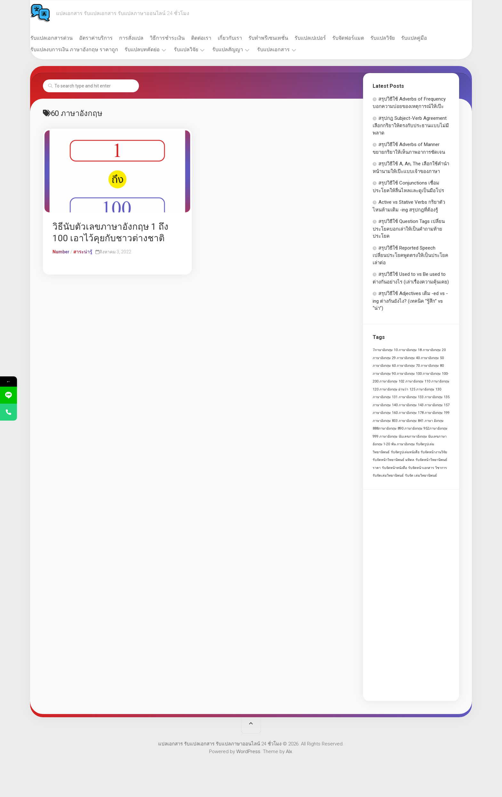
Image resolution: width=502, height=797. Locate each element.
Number (61, 251)
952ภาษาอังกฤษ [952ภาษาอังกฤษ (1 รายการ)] (435, 428)
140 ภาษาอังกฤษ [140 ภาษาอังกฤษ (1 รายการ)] (404, 405)
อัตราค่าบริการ (108, 38)
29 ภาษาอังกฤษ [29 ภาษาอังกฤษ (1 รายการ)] (403, 358)
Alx (289, 751)
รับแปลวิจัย (395, 38)
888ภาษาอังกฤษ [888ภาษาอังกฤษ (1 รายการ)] (384, 428)
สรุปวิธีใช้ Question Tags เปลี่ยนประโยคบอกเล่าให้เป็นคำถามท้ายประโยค (409, 228)
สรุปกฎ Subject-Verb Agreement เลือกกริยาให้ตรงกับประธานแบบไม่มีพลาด (411, 125)
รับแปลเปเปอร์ (322, 38)
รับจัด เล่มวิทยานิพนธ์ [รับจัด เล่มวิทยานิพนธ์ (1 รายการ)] (421, 475)
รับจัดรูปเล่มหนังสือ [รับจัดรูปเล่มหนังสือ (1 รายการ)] (405, 452)
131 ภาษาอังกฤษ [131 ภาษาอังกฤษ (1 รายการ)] (404, 397)
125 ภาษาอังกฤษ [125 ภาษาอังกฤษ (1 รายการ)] (421, 389)
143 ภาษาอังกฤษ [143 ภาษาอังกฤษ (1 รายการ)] (430, 405)
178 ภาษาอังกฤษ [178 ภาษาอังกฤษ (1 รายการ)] (430, 413)
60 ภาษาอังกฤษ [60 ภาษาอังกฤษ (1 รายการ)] (403, 366)
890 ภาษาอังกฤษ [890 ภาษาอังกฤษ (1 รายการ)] (410, 428)
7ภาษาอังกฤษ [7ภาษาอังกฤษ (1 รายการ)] (383, 350)
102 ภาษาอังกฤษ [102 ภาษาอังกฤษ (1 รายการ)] (411, 381)
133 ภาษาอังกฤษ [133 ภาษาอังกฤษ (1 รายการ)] (430, 397)
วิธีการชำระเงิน (179, 38)
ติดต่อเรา (214, 38)
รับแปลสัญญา (240, 49)
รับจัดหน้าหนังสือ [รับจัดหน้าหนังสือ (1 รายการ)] (394, 468)
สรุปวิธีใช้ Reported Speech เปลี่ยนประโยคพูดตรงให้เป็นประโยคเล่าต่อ (410, 255)
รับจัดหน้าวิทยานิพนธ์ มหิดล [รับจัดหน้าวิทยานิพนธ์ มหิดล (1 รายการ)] (393, 460)
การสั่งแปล (144, 38)
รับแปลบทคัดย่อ (154, 49)
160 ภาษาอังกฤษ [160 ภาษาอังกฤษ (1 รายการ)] (404, 413)
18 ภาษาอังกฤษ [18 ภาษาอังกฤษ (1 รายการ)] (429, 350)
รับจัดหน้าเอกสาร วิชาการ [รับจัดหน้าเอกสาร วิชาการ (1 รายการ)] (427, 468)
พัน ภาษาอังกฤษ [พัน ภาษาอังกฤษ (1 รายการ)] (403, 444)
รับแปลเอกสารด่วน (64, 38)
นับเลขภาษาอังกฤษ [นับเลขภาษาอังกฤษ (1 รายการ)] (413, 436)
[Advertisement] (411, 595)
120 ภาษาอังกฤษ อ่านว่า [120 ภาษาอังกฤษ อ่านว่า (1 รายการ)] (390, 389)
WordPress (248, 751)
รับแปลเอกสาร (286, 49)
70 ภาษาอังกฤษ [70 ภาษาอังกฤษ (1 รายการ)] (427, 366)
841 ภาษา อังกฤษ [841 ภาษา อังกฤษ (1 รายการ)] (430, 421)
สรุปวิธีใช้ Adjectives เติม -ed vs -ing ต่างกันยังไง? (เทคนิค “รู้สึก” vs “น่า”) (410, 301)
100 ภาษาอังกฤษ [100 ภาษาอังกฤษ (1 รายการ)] (428, 374)
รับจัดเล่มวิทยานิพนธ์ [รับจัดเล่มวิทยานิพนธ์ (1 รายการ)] (388, 475)
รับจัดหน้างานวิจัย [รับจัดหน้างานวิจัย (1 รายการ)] (434, 452)
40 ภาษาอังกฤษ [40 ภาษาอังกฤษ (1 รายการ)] (427, 358)
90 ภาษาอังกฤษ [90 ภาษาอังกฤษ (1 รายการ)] (403, 374)
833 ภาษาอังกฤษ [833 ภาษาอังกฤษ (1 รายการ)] (404, 421)
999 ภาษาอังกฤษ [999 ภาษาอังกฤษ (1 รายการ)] (385, 436)
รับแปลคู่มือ (427, 38)
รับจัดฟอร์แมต (360, 38)
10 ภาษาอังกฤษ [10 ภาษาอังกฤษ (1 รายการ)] (405, 350)
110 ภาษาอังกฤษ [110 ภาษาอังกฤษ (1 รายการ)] (437, 381)
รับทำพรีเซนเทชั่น (281, 38)
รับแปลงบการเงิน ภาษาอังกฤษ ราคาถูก (87, 49)
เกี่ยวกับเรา (242, 38)
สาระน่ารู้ (82, 251)
